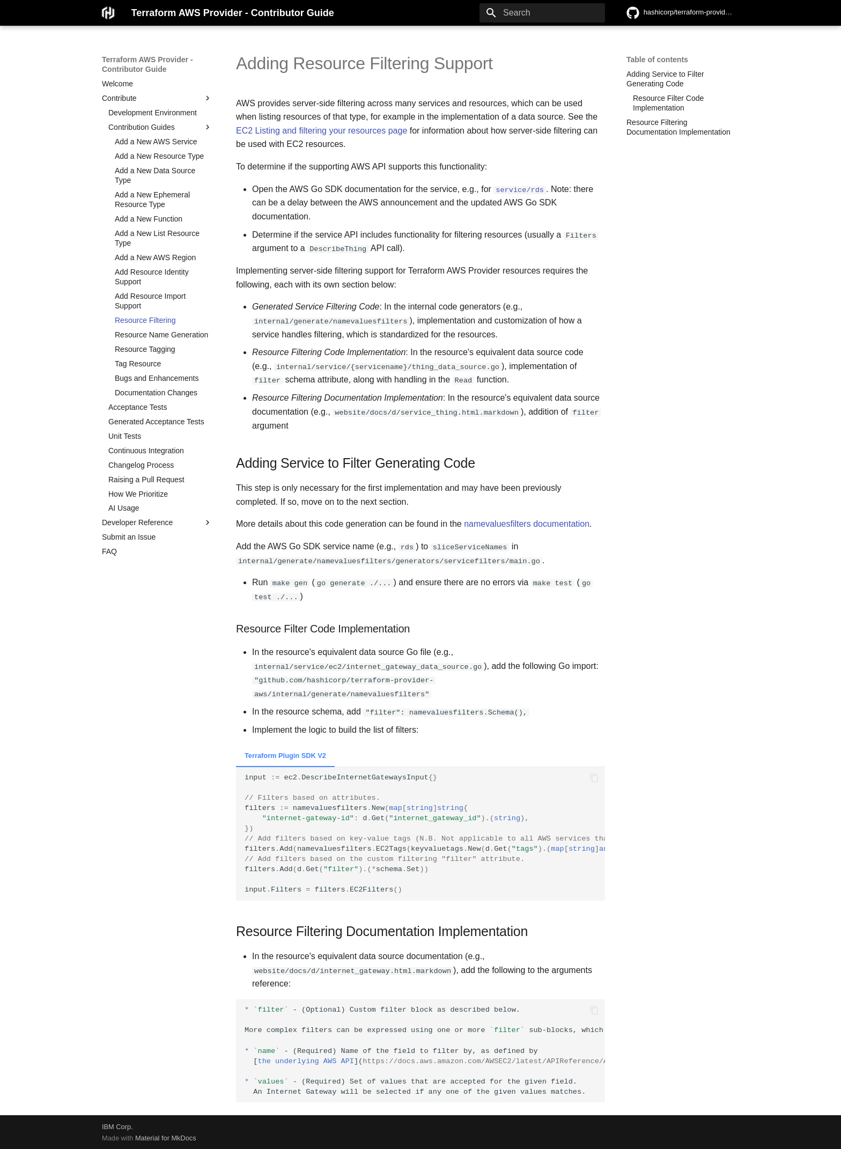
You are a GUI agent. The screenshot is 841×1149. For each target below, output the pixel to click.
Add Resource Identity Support (152, 277)
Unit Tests (124, 436)
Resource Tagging (145, 349)
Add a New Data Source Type (155, 175)
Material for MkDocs (165, 1137)
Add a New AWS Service (156, 141)
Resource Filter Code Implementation (668, 103)
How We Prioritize (138, 494)
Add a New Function (148, 219)
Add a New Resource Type (159, 156)
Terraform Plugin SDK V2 (285, 754)
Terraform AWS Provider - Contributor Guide (147, 64)
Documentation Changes (156, 392)
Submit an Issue (129, 537)
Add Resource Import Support (150, 301)
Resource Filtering (145, 320)
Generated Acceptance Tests (156, 421)
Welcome (117, 83)
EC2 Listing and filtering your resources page (321, 130)
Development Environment (152, 112)
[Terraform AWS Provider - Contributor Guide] (108, 13)
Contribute (157, 98)
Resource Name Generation (161, 334)
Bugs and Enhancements (156, 378)
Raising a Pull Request (146, 479)
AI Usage (123, 508)
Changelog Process (141, 465)
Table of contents (657, 59)
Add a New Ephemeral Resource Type (152, 199)
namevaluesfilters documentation (526, 523)
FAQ (109, 551)
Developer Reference (157, 522)
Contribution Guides (160, 127)
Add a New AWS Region (155, 257)
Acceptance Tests (137, 407)
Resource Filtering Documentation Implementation (678, 127)
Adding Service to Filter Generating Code (665, 79)
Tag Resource (138, 363)
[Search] (542, 13)
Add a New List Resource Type (157, 238)
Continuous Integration (146, 450)
